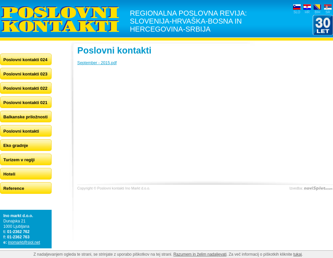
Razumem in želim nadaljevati (199, 254)
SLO (296, 12)
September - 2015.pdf (97, 63)
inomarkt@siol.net (24, 242)
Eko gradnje (15, 145)
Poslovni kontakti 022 (25, 88)
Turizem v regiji (19, 159)
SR (327, 12)
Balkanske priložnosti (25, 116)
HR (307, 12)
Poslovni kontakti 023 (25, 73)
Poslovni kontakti (21, 131)
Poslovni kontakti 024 (25, 59)
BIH (317, 12)
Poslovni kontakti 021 (25, 102)
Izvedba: (296, 188)
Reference (13, 188)
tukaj (297, 254)
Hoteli (9, 174)
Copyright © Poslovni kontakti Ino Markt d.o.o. (113, 188)
